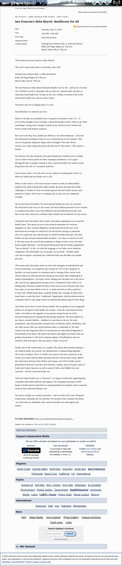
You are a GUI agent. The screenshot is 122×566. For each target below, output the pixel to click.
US (73, 473)
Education (80, 485)
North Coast (23, 469)
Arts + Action (53, 485)
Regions (21, 463)
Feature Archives (91, 517)
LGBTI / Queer (62, 17)
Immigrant (95, 489)
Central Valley (40, 469)
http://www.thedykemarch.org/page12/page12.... (54, 419)
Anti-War (40, 485)
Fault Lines (56, 522)
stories (91, 449)
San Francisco (20, 17)
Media (26, 494)
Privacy (28, 562)
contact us (66, 454)
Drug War (67, 485)
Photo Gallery (71, 517)
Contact (36, 562)
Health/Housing (79, 489)
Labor (34, 494)
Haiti (50, 506)
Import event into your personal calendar (90, 26)
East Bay (68, 469)
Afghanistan (79, 506)
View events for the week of (92, 12)
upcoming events (88, 452)
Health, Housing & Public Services (41, 17)
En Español (94, 485)
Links (69, 522)
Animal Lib (27, 485)
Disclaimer (6, 562)
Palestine (66, 506)
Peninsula (37, 473)
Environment (28, 489)
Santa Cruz (50, 473)
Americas (41, 506)
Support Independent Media (32, 436)
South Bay (80, 469)
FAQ (23, 517)
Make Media (36, 517)
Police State (65, 494)
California (64, 473)
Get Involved (53, 517)
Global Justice (45, 489)
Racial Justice (81, 494)
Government (61, 489)
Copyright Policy (18, 562)
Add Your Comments (26, 430)
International (83, 473)
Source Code (45, 562)
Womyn (95, 494)
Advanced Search (61, 539)
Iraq (57, 506)
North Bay (55, 469)
